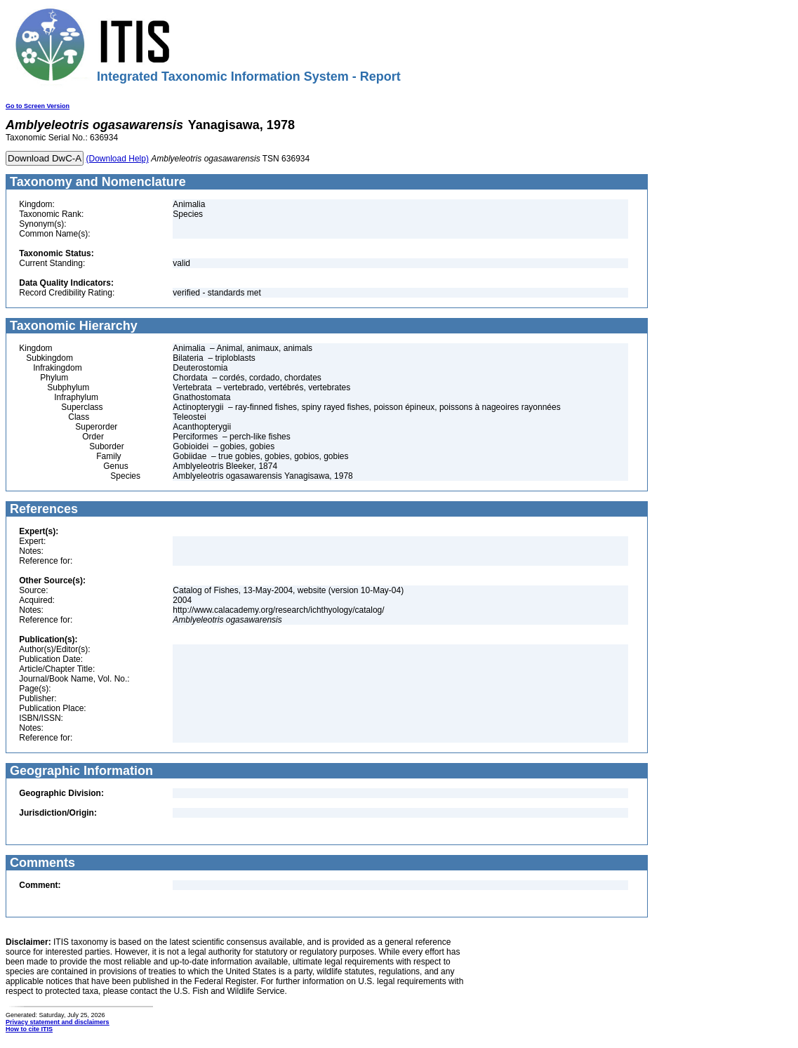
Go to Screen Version (37, 106)
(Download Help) (117, 159)
